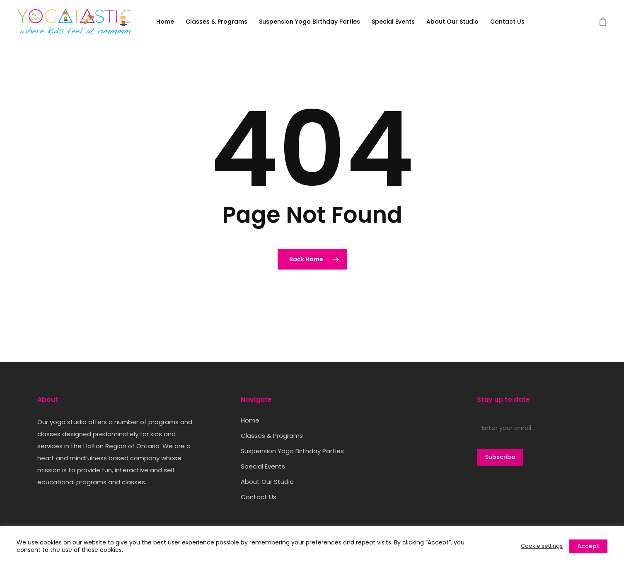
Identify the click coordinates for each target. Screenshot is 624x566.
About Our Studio (452, 22)
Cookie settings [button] (542, 546)
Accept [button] (588, 546)
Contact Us (507, 22)
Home (165, 22)
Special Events (393, 22)
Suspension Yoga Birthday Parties (309, 22)
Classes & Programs (216, 22)
